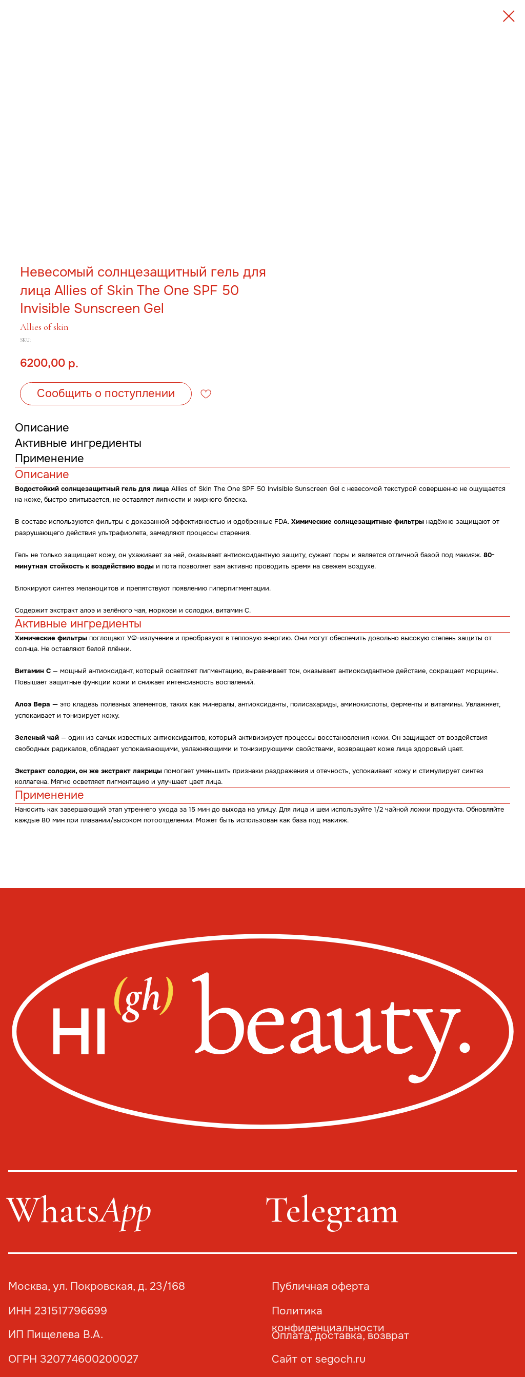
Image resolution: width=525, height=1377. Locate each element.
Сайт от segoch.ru (319, 1359)
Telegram (332, 1209)
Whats (78, 1209)
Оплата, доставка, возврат (340, 1335)
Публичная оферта (321, 1286)
